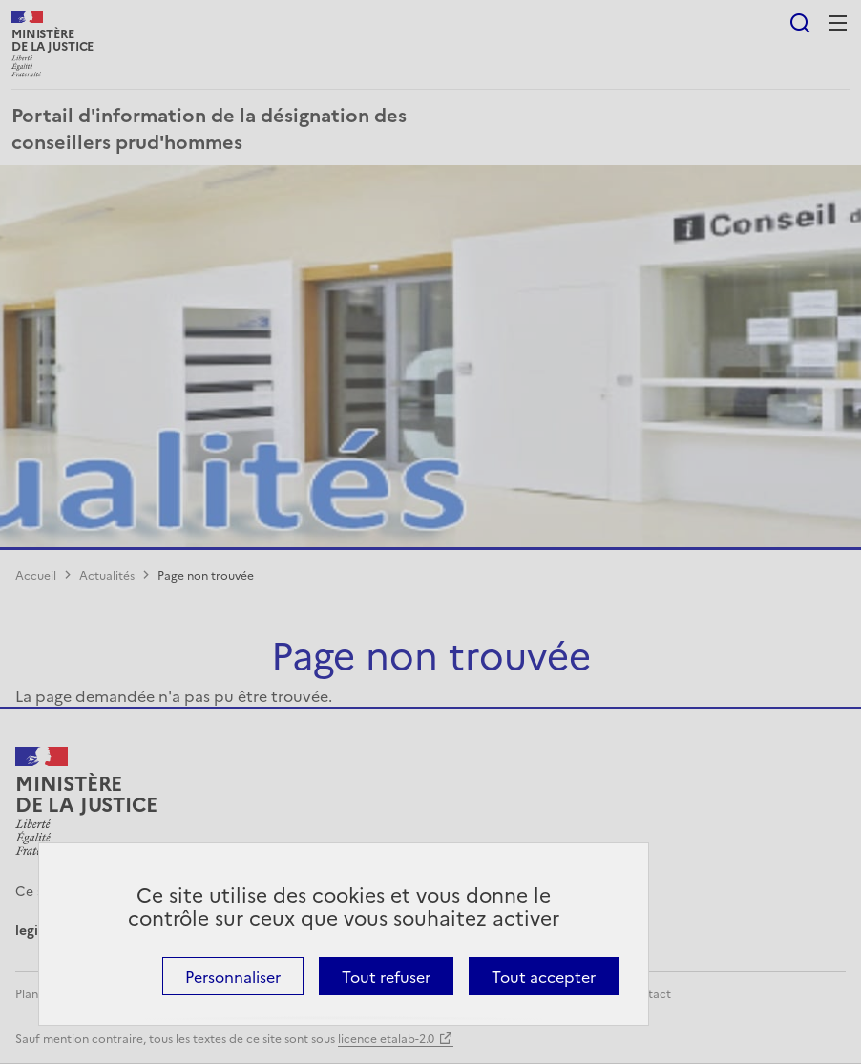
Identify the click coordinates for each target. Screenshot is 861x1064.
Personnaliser (233, 976)
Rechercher (800, 23)
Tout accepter (544, 976)
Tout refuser (386, 976)
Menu (838, 23)
